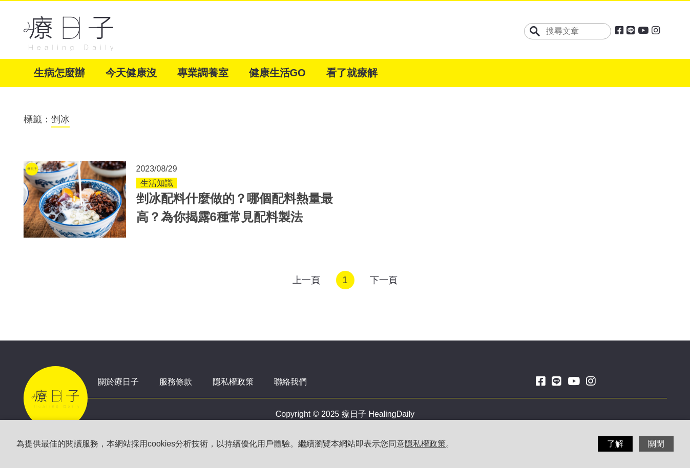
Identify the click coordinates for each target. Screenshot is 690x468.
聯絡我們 (290, 381)
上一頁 (306, 280)
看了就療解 (352, 72)
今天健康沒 (131, 72)
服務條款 (175, 381)
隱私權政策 (233, 381)
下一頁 (384, 280)
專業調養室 (202, 72)
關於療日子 (118, 381)
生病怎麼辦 (59, 72)
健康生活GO (277, 72)
